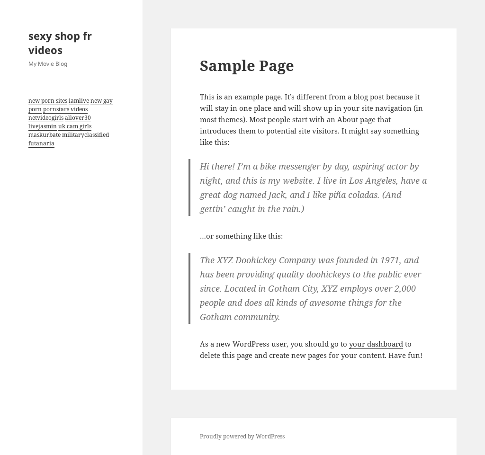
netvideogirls (45, 118)
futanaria (41, 143)
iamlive (79, 101)
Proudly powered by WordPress (242, 436)
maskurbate (44, 135)
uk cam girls (74, 126)
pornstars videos (65, 109)
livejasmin (42, 126)
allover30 (78, 118)
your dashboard (376, 343)
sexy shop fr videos (60, 42)
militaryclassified (85, 135)
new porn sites (47, 101)
